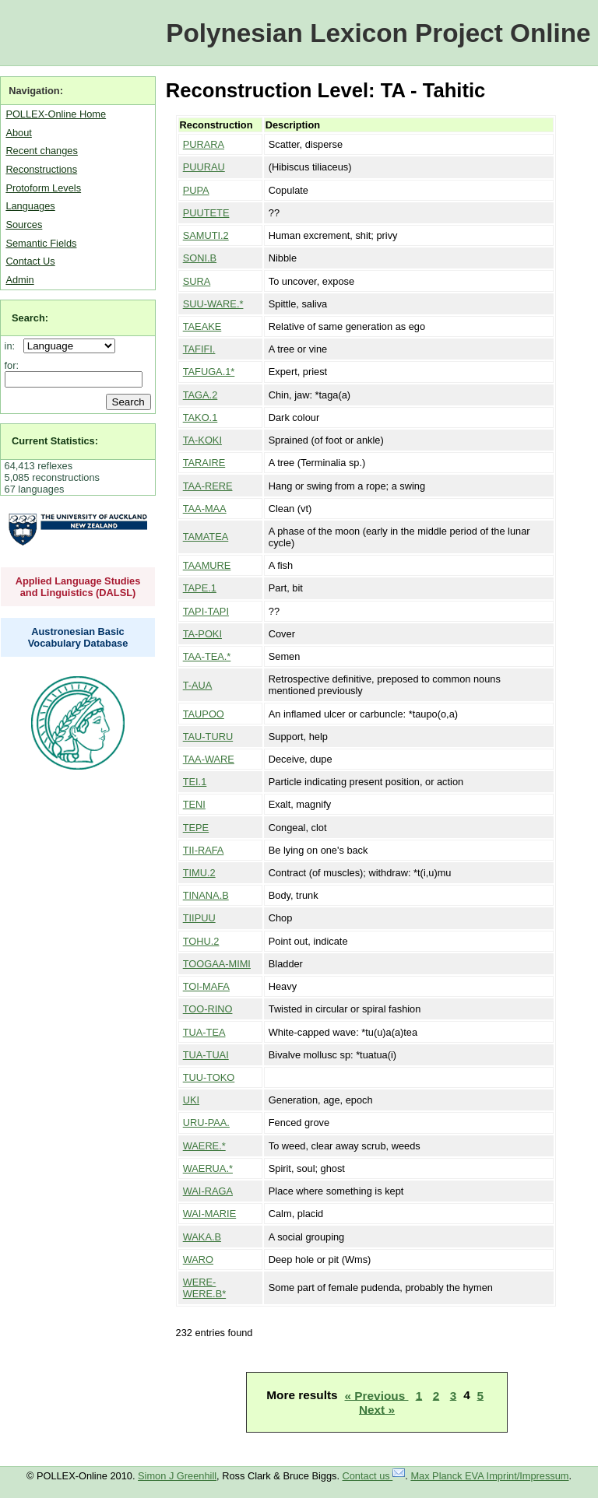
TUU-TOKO (209, 1077)
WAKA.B (202, 1237)
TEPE (196, 827)
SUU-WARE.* (213, 304)
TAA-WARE (208, 759)
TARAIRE (204, 462)
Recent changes (41, 150)
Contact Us (30, 261)
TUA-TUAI (206, 1055)
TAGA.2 (200, 395)
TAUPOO (203, 714)
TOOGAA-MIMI (217, 964)
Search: (30, 318)
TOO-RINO (208, 1009)
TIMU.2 (199, 873)
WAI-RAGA (208, 1191)
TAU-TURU (208, 736)
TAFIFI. (199, 349)
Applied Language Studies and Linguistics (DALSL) (78, 586)
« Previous (377, 1395)
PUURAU (204, 167)
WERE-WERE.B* (204, 1288)
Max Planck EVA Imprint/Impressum (489, 1476)
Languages (30, 206)
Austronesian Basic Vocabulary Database (78, 637)
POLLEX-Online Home (55, 114)
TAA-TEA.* (207, 656)
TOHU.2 (201, 941)
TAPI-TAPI (206, 611)
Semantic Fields (40, 243)
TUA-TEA (204, 1032)
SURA (197, 281)
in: (13, 346)
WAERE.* (204, 1146)
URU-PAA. (206, 1122)
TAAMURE (207, 565)
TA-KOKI (202, 440)
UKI (191, 1100)
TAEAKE (202, 326)
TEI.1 (195, 782)
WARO (198, 1259)
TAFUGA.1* (209, 371)
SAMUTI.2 (206, 235)
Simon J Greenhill (177, 1476)
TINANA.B (206, 895)
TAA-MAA (205, 508)
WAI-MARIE (209, 1213)
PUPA (196, 190)
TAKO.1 (200, 417)
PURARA (203, 144)
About (18, 133)
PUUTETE (206, 213)
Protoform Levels (43, 188)
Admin (19, 280)
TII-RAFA (203, 850)
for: (12, 365)
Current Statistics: (55, 441)
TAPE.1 (199, 588)
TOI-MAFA (206, 986)
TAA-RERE (208, 486)
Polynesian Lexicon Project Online (378, 33)
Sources (23, 224)
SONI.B (199, 258)
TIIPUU (199, 918)
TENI (194, 804)
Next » (377, 1409)
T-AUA (198, 685)
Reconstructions (41, 169)
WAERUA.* (208, 1168)
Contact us (374, 1476)
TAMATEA (206, 536)
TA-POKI (202, 634)
